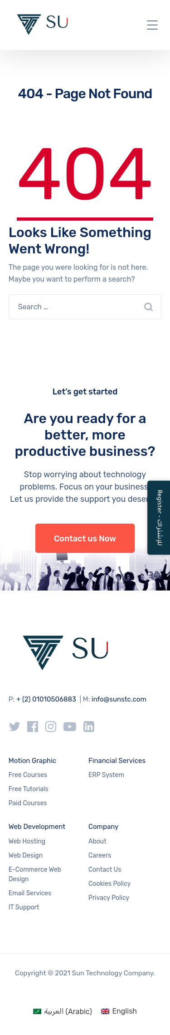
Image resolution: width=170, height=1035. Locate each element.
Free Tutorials (29, 789)
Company (103, 827)
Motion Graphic (32, 761)
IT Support (24, 907)
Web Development (37, 827)
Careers (99, 855)
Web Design (26, 855)
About (97, 841)
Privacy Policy (108, 898)
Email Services (30, 893)
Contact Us (104, 869)
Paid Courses (28, 803)
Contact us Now (85, 539)
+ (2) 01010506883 (46, 699)
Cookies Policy (109, 884)
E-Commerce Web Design (35, 874)
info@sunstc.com (119, 699)
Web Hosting (27, 841)
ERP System (106, 775)
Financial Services (117, 761)
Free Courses (28, 775)
